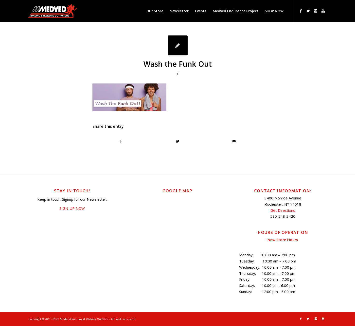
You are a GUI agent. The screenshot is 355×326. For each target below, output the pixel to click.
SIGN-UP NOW (72, 208)
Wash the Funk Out (177, 64)
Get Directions (282, 210)
